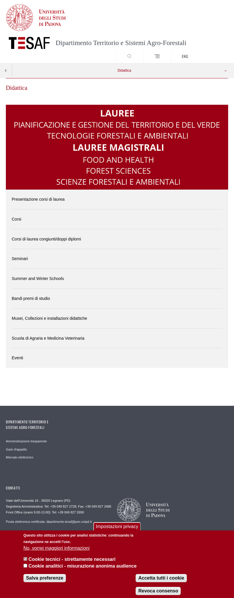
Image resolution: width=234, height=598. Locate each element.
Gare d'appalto (16, 449)
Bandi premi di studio (31, 298)
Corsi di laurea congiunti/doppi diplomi (46, 239)
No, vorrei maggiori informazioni (56, 552)
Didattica (124, 70)
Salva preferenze (44, 582)
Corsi (16, 219)
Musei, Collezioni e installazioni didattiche (49, 318)
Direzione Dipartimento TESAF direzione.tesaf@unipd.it (45, 534)
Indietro (6, 70)
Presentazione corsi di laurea (38, 199)
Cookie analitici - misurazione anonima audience (82, 569)
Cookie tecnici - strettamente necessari (71, 563)
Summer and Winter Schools (38, 278)
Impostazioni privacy (117, 530)
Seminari (20, 258)
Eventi (17, 357)
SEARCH (212, 52)
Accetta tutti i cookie (161, 582)
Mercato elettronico (19, 457)
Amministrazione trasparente (26, 441)
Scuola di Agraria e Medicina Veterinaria (48, 338)
